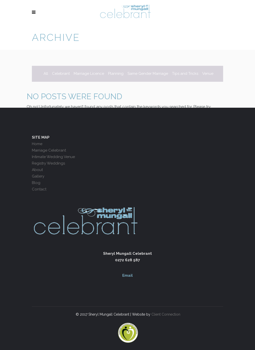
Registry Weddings (48, 163)
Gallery (38, 176)
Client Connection (165, 314)
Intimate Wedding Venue (53, 157)
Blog (36, 182)
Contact (39, 189)
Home (37, 144)
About (37, 170)
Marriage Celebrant (49, 150)
